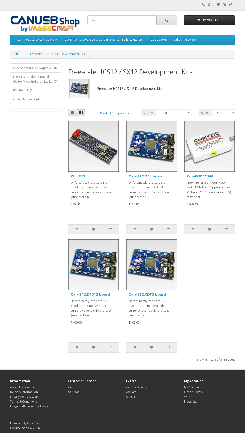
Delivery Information (24, 392)
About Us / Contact (23, 387)
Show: (205, 113)
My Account (192, 387)
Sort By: (148, 113)
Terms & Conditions (23, 401)
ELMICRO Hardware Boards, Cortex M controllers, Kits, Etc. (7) (35, 79)
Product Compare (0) (114, 113)
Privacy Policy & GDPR (24, 397)
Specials (131, 397)
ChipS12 (78, 176)
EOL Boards (158, 40)
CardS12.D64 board (146, 176)
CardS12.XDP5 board (147, 294)
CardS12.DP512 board (90, 294)
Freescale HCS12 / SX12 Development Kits (57, 54)
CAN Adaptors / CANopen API (37, 40)
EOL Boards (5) (23, 90)
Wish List (190, 397)
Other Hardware (185, 40)
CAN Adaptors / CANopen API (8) (35, 68)
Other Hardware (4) (26, 99)
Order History (193, 392)
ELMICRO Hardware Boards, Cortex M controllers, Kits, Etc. (104, 40)
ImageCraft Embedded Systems (31, 406)
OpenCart (33, 423)
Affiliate (131, 392)
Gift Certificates (136, 387)
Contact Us (75, 387)
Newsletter (191, 401)
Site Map (74, 392)
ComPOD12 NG (200, 176)
